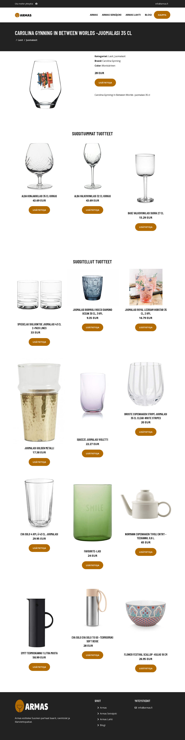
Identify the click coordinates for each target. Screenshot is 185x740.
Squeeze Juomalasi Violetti (92, 439)
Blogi (148, 14)
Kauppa (162, 14)
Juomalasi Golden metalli (39, 448)
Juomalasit (31, 40)
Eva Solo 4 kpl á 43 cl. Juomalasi (39, 534)
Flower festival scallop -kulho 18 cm (145, 654)
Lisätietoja (105, 82)
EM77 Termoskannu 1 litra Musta (39, 653)
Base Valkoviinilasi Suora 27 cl (146, 213)
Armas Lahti (133, 14)
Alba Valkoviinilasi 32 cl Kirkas (92, 196)
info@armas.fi (161, 3)
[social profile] (36, 3)
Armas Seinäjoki (111, 14)
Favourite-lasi (92, 551)
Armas (94, 14)
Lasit (20, 40)
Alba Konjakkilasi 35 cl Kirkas (39, 196)
